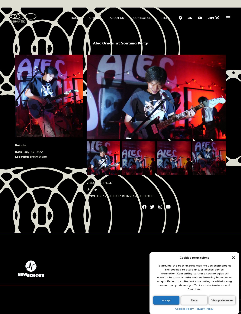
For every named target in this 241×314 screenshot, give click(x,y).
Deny (194, 300)
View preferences (222, 300)
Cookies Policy (184, 309)
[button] (233, 258)
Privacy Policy (204, 309)
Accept (166, 300)
